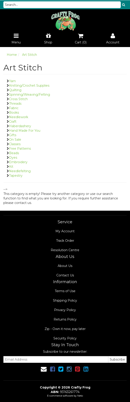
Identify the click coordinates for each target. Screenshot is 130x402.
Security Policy (65, 338)
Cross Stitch (18, 99)
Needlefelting (20, 171)
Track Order (65, 241)
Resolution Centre (65, 250)
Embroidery (18, 162)
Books (14, 113)
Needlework (18, 117)
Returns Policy (65, 319)
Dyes (13, 158)
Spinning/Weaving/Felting (29, 95)
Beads (14, 153)
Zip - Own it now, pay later (65, 329)
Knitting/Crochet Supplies (29, 86)
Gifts (12, 135)
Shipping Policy (65, 300)
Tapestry (16, 176)
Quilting (15, 90)
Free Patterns (20, 149)
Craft (12, 122)
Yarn (12, 81)
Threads (15, 104)
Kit (11, 167)
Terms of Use (65, 291)
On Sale (15, 140)
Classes (15, 144)
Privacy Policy (65, 310)
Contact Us (65, 275)
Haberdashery (20, 126)
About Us (65, 266)
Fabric (13, 108)
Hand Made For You (24, 131)
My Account (65, 231)
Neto (80, 395)
